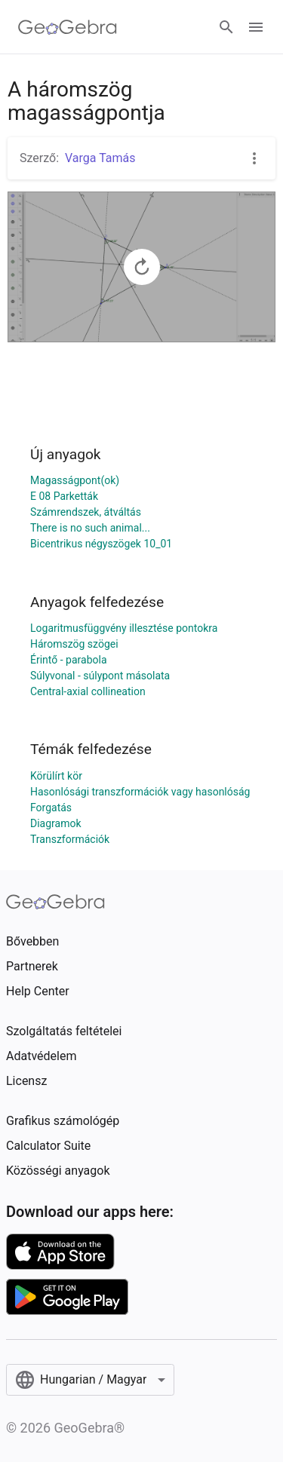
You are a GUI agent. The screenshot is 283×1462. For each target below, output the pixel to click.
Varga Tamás (100, 158)
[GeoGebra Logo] (67, 27)
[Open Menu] (256, 27)
